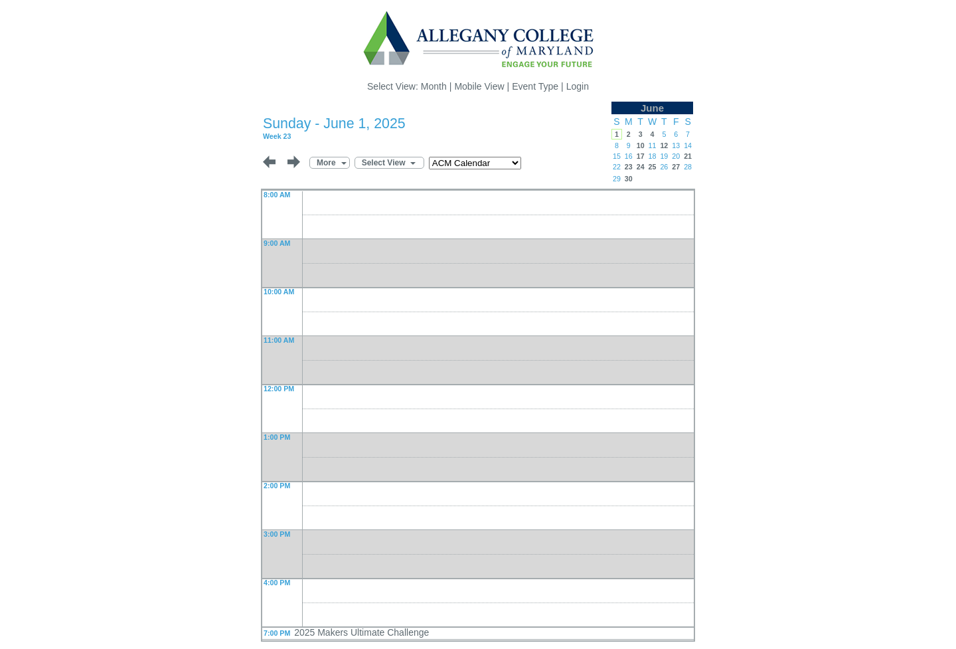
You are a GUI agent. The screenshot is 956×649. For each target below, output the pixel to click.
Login (577, 86)
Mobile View (479, 86)
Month (434, 86)
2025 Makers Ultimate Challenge (361, 632)
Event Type (535, 86)
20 (676, 156)
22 (617, 167)
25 (653, 167)
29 (617, 179)
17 (641, 156)
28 (688, 167)
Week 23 (277, 136)
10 (641, 145)
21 (688, 156)
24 (641, 167)
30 (629, 179)
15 (617, 156)
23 (629, 167)
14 (688, 145)
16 (629, 156)
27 (676, 167)
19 (664, 156)
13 (676, 145)
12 (664, 145)
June (652, 108)
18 (653, 156)
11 (653, 145)
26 (664, 167)
